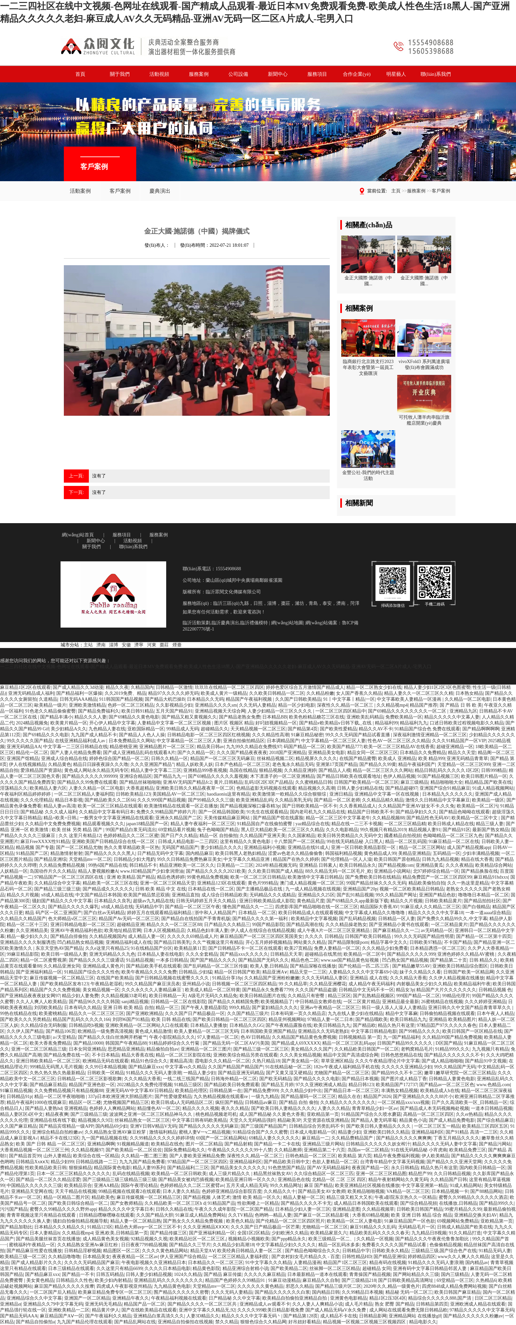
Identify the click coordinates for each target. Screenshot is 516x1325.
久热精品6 (486, 1280)
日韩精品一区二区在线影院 (178, 1001)
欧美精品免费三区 (467, 1149)
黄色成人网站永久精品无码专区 (96, 770)
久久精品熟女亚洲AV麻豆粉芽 (116, 1132)
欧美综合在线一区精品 (96, 1155)
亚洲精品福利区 (427, 1132)
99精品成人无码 (183, 728)
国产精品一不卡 (78, 1274)
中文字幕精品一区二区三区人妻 (189, 740)
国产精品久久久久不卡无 (306, 1203)
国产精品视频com (396, 865)
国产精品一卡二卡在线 (277, 1144)
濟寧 (138, 644)
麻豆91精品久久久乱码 (373, 1227)
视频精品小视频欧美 (249, 1238)
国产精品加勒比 (16, 1227)
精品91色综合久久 (149, 1060)
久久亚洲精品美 (32, 930)
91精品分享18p (227, 977)
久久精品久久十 (280, 1191)
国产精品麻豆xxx (145, 1066)
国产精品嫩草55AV (411, 966)
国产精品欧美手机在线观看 (153, 966)
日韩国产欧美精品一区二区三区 (366, 782)
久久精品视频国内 (107, 936)
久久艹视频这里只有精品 (218, 942)
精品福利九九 (413, 722)
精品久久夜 (117, 687)
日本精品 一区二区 (257, 912)
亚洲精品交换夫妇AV (475, 1215)
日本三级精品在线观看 (71, 1268)
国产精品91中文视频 (485, 1060)
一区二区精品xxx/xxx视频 (403, 1102)
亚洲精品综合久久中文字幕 (34, 1298)
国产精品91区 (456, 829)
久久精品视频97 (87, 1149)
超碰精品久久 (214, 728)
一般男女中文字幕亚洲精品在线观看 (116, 817)
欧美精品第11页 (190, 948)
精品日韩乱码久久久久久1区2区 (447, 770)
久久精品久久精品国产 (23, 918)
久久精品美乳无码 (293, 800)
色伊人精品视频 (399, 776)
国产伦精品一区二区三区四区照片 (290, 1221)
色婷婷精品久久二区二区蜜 (131, 835)
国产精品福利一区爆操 (79, 693)
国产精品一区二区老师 (337, 800)
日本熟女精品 (469, 693)
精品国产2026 (377, 1096)
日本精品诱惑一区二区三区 (437, 948)
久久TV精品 (240, 1215)
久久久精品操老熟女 (346, 924)
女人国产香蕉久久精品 (359, 693)
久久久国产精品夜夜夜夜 (242, 752)
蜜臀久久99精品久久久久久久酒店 (473, 1197)
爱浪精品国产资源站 (41, 770)
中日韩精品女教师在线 (318, 1001)
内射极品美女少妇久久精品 (424, 983)
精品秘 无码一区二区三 (409, 1292)
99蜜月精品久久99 (463, 1209)
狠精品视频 (270, 770)
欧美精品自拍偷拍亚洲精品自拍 (295, 1298)
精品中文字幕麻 (401, 1013)
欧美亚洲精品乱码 (254, 800)
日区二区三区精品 (493, 1298)
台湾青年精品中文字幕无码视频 (392, 1161)
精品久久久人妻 (90, 717)
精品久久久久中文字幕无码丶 (251, 1315)
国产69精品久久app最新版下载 (357, 900)
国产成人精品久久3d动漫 (78, 687)
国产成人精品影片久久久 (36, 1262)
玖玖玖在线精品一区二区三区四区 (229, 687)
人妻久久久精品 (334, 1108)
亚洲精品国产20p (360, 889)
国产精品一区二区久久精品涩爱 (48, 1179)
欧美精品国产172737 (396, 1084)
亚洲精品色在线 (294, 1179)
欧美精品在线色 (167, 1144)
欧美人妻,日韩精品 (269, 966)
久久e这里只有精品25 (107, 948)
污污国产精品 (14, 1209)
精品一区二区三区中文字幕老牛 (338, 817)
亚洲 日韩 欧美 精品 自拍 (128, 1007)
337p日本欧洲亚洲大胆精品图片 (120, 1096)
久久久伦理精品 (36, 800)
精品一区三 (167, 1007)
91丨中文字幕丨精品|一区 (349, 699)
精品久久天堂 (462, 752)
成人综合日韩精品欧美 (224, 894)
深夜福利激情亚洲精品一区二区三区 (430, 734)
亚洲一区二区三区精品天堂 (167, 883)
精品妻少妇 (349, 1132)
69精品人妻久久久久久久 (274, 1138)
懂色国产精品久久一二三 (247, 906)
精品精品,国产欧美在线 (488, 782)
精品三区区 (339, 995)
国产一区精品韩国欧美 (221, 811)
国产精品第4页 (303, 728)
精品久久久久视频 (200, 1108)
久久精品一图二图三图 (144, 1155)
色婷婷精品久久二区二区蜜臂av (192, 1185)
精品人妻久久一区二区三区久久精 (418, 693)
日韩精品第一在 (225, 1090)
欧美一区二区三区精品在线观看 (110, 805)
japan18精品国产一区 (147, 823)
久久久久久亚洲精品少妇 (406, 1066)
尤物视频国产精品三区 (126, 1102)
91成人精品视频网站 (493, 788)
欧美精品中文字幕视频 (314, 918)
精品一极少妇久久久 (27, 936)
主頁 (395, 190)
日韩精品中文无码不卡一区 (366, 989)
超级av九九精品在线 (153, 900)
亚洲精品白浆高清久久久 (158, 1315)
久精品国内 (142, 687)
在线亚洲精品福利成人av (81, 740)
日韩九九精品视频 (440, 859)
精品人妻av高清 (59, 805)
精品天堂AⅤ (202, 1250)
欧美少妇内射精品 (113, 1280)
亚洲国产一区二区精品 (87, 1298)
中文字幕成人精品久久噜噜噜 (375, 912)
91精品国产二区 (32, 853)
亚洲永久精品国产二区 (178, 817)
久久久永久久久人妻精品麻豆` (152, 989)
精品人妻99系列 (149, 1167)
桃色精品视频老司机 (216, 1114)
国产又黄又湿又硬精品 (289, 1072)
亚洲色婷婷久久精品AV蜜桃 (466, 954)
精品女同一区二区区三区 (372, 752)
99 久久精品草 (292, 983)
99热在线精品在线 (18, 1013)
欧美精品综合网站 (493, 865)
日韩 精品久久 (483, 960)
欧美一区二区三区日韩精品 (258, 877)
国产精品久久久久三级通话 (96, 960)
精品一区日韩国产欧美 (237, 972)
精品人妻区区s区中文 (21, 1114)
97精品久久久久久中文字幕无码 (482, 1310)
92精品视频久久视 (149, 1238)
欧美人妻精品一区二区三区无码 (206, 1031)
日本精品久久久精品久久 (59, 1227)
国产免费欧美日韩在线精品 (372, 877)
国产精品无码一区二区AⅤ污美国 (236, 1043)
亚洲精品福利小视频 (264, 847)
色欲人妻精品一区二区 (335, 1161)
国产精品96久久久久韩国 (94, 1001)
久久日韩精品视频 (452, 1173)
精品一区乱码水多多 (339, 1244)
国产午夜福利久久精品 (108, 1315)
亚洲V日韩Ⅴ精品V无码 (153, 1126)
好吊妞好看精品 (304, 1321)
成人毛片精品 (359, 1304)
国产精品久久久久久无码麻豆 (209, 1126)
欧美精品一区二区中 (364, 954)
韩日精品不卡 (143, 865)
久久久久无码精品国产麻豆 (91, 1262)
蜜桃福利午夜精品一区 (32, 1244)
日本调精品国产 (283, 740)
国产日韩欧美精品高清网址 (406, 1280)
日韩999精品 (493, 770)
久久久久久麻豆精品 (264, 1274)
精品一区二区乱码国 (405, 841)
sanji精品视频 (134, 1001)
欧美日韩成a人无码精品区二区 (182, 1102)
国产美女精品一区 (300, 1060)
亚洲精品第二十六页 (324, 1149)
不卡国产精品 (458, 942)
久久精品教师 (288, 1149)
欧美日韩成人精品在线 (451, 823)
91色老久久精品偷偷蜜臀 (50, 711)
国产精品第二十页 (448, 960)
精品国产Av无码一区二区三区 (129, 918)
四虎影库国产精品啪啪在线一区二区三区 (316, 906)
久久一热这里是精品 (468, 883)
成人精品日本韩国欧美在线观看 (366, 1203)
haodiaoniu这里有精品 (228, 794)
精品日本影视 (69, 800)
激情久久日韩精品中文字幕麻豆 (437, 800)
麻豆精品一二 (315, 1138)
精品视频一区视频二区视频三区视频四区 (365, 1321)
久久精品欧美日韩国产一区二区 (366, 1049)
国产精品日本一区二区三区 (351, 1090)
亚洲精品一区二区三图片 (206, 1049)
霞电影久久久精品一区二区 (222, 1060)
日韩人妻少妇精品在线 (360, 788)
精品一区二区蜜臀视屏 (43, 960)
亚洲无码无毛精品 (103, 1304)
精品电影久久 (423, 1321)
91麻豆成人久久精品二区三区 (430, 906)
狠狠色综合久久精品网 (263, 1321)
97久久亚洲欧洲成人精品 (321, 1084)
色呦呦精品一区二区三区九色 (453, 835)
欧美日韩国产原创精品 (397, 859)
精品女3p (405, 989)
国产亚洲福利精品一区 (39, 972)
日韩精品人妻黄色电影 (452, 1078)
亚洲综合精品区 (135, 776)
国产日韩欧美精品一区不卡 (309, 805)
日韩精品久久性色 (74, 1280)
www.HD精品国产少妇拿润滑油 (152, 871)
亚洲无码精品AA (24, 746)
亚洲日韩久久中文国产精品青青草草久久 (470, 1007)
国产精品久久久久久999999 (89, 776)
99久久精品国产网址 (396, 894)
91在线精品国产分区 (151, 948)
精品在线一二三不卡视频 (356, 823)
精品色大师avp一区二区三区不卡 (148, 1227)
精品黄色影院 (206, 1268)
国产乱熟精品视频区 (373, 995)
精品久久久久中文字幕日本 (126, 1209)
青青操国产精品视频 (370, 1274)
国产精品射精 (238, 1144)
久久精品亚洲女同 (61, 966)
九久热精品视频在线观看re (221, 1096)
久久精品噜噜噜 (64, 1256)
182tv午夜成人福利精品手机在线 (346, 1066)
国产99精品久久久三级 (211, 800)
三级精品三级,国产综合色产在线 (444, 1250)
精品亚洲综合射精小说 (245, 1268)
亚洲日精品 (340, 794)
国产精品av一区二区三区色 (446, 1084)
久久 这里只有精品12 (80, 835)
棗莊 (164, 644)
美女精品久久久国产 (311, 1049)
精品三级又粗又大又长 (349, 1197)
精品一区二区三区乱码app (348, 1043)
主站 (88, 644)
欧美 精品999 (431, 758)
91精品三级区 (188, 1084)
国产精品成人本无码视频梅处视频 (434, 1108)
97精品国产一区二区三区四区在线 (69, 877)
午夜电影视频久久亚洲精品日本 (153, 1262)
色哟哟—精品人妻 (273, 1215)
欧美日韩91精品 (137, 711)
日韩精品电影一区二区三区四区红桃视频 (208, 734)
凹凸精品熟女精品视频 (80, 942)
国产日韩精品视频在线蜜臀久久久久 (172, 977)
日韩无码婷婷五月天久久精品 (206, 900)
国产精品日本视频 (360, 1078)
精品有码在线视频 (387, 1262)
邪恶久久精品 (299, 1286)
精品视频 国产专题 (35, 847)
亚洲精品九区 (463, 711)
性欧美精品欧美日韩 (45, 1167)
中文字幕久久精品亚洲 (247, 859)
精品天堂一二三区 (308, 972)
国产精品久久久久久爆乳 (73, 906)
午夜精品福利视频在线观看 (178, 1298)
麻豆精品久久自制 (320, 1280)
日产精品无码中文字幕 (160, 853)
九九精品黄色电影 (172, 1286)
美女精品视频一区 (101, 989)
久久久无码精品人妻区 (324, 977)
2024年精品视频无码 (276, 865)
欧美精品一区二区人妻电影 (354, 1221)
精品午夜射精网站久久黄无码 (398, 1179)
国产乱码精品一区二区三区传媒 (215, 966)
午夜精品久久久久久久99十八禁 (240, 1149)
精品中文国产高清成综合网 (350, 1055)
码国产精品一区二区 (304, 746)
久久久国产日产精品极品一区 (195, 1013)
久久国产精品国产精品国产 (235, 1066)
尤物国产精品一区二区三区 (341, 1072)
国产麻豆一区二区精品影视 (322, 1215)
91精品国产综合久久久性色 (91, 972)
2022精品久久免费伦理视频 (144, 1084)
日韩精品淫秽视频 (82, 1250)
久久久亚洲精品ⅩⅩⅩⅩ (205, 1227)
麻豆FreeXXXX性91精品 (44, 841)
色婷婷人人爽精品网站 (112, 1108)
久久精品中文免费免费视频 (52, 823)
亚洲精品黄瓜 (429, 865)
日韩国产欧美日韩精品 (368, 936)
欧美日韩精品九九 (408, 1019)
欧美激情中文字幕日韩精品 (315, 877)
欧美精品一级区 (488, 800)
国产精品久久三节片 (190, 1244)
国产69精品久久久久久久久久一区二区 (408, 711)
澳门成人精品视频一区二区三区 (312, 883)
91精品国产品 (221, 1203)
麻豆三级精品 (414, 782)
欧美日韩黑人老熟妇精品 (240, 853)
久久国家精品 (301, 835)
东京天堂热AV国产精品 (59, 948)
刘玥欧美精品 (48, 1007)
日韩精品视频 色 (495, 989)
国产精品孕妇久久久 (416, 811)
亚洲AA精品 (106, 1185)
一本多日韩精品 (172, 960)
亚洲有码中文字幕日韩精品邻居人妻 (430, 1268)
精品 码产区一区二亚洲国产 (53, 912)
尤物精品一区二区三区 (325, 1227)
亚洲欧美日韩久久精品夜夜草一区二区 (195, 788)
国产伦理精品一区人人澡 (346, 859)
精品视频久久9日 (95, 1120)
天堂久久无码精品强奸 (252, 1120)
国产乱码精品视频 (357, 918)
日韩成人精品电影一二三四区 (188, 841)
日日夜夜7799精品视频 (144, 1244)
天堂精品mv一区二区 (90, 859)
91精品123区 (100, 1227)
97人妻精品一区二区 (218, 1037)
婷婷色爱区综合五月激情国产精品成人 (305, 687)
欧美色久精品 (240, 1221)
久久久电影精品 (342, 829)
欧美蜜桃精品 (52, 1013)
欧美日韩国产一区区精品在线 (472, 1031)
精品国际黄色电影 (112, 1167)
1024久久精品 (188, 1274)
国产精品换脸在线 (479, 871)
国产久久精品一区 (195, 752)
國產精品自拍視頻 (402, 835)
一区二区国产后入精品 (53, 1292)
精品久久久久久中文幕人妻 (451, 717)
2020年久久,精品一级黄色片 (391, 1286)
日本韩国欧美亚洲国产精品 (268, 1031)
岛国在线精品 (243, 770)
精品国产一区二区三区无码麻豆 (222, 758)
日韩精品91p (19, 1096)
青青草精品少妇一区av (375, 1108)
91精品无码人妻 (495, 1250)
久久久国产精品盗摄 (316, 989)
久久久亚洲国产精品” (152, 764)
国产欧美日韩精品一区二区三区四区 (229, 1019)
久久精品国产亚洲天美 (263, 835)
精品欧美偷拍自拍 (426, 883)
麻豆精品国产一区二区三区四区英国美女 (261, 936)
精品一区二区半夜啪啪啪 (60, 1096)
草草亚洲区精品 (337, 1060)
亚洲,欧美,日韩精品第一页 (121, 1232)
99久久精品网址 (286, 1185)
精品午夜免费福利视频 (397, 1155)
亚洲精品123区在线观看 (221, 883)
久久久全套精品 (202, 954)
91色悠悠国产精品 (286, 1167)
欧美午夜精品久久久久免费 (149, 972)
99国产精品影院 (268, 924)
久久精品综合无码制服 (43, 1025)
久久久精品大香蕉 (408, 977)
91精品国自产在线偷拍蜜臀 (265, 823)
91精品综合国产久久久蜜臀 (260, 1132)
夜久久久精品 (235, 1108)
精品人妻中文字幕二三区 (156, 770)
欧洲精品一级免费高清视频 (105, 1031)
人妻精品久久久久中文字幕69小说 (363, 972)
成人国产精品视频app (468, 847)
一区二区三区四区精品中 (340, 711)
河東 (151, 644)
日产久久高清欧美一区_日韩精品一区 (469, 1102)
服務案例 (416, 190)
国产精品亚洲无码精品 (241, 1072)
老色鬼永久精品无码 (293, 764)
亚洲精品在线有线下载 (53, 1120)
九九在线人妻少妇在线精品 (355, 1013)
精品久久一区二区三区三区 (96, 1013)
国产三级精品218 (359, 1280)
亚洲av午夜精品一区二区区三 (330, 1007)
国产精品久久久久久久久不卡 (454, 1055)
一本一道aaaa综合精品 (487, 912)
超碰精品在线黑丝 (323, 954)
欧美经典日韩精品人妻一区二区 (250, 1250)
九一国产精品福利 (401, 1037)
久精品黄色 (59, 764)
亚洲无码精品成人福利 (31, 693)
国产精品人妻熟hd (43, 1108)
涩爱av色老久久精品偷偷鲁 (295, 853)
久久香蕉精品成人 (357, 805)
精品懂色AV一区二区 (158, 1108)
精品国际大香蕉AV (379, 906)
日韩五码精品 (110, 1274)
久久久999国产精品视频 (161, 800)
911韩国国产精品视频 (120, 699)
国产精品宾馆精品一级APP (66, 1126)
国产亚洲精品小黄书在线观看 (399, 924)
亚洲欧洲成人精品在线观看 (477, 1304)
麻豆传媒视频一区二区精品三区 (62, 977)
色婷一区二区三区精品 (131, 705)
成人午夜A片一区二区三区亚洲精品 (334, 930)
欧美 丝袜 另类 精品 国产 (78, 829)
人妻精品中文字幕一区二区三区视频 (174, 722)
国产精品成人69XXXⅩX (295, 1043)
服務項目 (122, 534)
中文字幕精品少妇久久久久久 (286, 1244)
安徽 (126, 644)
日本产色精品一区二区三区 (242, 764)
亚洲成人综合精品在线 (64, 758)
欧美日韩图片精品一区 (484, 776)
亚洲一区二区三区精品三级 (38, 1049)
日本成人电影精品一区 (313, 1132)
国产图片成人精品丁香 (404, 1078)
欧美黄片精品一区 (68, 722)
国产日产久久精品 (179, 835)
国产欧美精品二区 (289, 1268)
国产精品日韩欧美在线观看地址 (349, 776)
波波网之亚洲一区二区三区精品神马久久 (151, 1114)
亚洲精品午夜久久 (130, 1298)
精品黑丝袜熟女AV (272, 1173)
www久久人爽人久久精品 (463, 1256)
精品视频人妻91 (424, 829)
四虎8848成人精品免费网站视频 (454, 1286)
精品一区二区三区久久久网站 (383, 770)
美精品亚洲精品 (414, 853)
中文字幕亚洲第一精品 (424, 1185)
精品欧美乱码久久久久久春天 (379, 1232)
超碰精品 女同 (376, 1268)
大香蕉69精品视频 (370, 1215)
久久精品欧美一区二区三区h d (175, 1203)
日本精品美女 (96, 1256)
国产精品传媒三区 (168, 1232)
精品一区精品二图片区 (66, 1197)
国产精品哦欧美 (371, 1019)
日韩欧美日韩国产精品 (420, 1209)
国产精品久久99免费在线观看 (87, 782)
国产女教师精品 (126, 1203)
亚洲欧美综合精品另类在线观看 (245, 1055)
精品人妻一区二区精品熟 (135, 1221)
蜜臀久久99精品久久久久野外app (63, 1209)
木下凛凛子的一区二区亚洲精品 (282, 776)
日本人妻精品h (45, 1232)
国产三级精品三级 (88, 1114)
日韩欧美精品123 (133, 794)
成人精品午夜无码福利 (371, 983)
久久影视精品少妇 (174, 705)
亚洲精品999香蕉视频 (205, 770)
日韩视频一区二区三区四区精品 (244, 983)
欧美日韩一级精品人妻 (64, 954)
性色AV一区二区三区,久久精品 (399, 740)
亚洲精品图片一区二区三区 (166, 746)
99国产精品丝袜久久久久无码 (376, 883)
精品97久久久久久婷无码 (173, 693)
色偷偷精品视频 (445, 1244)
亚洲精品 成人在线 (369, 977)
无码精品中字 (149, 906)
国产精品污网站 (495, 1144)
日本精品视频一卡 (449, 1191)
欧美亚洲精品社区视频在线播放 (367, 1185)
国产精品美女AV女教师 (321, 1191)
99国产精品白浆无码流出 (131, 829)
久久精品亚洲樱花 (327, 983)
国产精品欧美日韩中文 (287, 1161)
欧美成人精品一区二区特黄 (212, 989)
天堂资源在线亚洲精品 (326, 1120)
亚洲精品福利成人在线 (129, 942)
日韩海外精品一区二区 (234, 1078)
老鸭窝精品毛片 (417, 1049)
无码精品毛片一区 (416, 1227)
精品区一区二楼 (85, 1102)
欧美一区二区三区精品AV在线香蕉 (399, 746)
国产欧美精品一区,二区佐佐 (134, 1149)
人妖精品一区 (14, 871)
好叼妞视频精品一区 (276, 722)
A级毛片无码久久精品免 (212, 995)
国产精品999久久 (496, 1203)
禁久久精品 (226, 1321)
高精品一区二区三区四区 (428, 1114)
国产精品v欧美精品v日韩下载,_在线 (336, 722)
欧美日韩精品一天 (167, 995)
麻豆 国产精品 (318, 1185)
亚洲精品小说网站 (392, 871)
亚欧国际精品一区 (145, 728)
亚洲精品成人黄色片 (103, 966)
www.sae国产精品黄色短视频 (350, 960)
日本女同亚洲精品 (87, 1049)
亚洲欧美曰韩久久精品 (386, 1132)
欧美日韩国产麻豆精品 (457, 1292)
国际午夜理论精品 (139, 1185)
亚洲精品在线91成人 (308, 847)
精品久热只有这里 (396, 1025)
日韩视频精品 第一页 (360, 1037)
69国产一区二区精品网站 (221, 1138)
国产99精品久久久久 (419, 1031)
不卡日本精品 (105, 1055)
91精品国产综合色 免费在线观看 (427, 728)
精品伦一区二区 (32, 752)
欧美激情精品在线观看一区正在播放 (181, 805)
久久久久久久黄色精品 (260, 1286)
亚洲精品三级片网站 (323, 1144)
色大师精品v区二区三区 (72, 918)
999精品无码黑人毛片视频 (56, 1066)
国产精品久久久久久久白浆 (282, 1292)
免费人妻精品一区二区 (337, 948)
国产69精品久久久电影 (46, 734)
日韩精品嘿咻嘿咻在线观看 (106, 1215)
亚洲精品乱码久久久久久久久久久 (168, 1280)
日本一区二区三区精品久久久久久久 (73, 1173)
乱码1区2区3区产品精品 (269, 782)
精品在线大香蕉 (477, 859)
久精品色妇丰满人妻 (207, 930)
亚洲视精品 (75, 1108)
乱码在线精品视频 (131, 1173)
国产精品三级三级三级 (57, 889)
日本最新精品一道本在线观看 (317, 1274)
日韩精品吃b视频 (86, 1025)
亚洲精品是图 (346, 1209)
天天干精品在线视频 (75, 1191)
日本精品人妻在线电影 (160, 954)
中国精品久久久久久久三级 (34, 1185)
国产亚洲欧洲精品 (144, 1013)
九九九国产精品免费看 (142, 1161)
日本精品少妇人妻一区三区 (302, 1209)
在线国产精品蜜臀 (357, 758)
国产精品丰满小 (56, 717)
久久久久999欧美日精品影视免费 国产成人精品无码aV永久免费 (302, 1310)
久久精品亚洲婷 (300, 770)
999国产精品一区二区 (418, 995)
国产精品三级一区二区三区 (261, 1049)
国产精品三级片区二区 (338, 1286)
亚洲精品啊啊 (101, 1144)
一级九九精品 (265, 1096)
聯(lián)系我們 (133, 546)
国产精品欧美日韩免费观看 (231, 1084)
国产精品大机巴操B (165, 699)
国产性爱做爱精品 (173, 1096)
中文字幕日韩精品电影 (374, 1031)
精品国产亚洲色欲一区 (92, 1084)
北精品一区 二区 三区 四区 (339, 1179)
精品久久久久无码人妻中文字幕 (444, 1144)
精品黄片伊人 (105, 1310)
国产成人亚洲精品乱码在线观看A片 (139, 752)
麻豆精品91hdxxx (491, 877)
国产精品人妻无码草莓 (374, 1120)
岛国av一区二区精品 (368, 1149)
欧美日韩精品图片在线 (263, 995)
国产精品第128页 (300, 1315)
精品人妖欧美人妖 (194, 764)
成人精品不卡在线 (338, 1315)
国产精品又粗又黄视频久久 (189, 717)
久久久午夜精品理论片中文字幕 (387, 1060)
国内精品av (476, 1262)
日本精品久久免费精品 (423, 752)
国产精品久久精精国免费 (233, 1001)
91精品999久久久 (452, 1049)
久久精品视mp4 (392, 705)
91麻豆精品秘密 (307, 734)
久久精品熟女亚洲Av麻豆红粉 (88, 1244)
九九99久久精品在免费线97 (253, 746)
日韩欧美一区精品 (105, 1072)
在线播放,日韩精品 (458, 1203)
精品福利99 (386, 722)
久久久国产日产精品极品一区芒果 (265, 1227)
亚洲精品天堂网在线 (32, 1191)
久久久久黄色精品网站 (165, 1250)
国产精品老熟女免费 (239, 717)
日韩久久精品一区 (169, 758)
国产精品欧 (364, 1025)
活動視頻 (132, 540)
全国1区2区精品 (253, 1232)
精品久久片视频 (23, 894)
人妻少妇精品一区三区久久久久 (280, 711)
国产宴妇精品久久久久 (275, 1007)
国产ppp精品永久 (288, 1238)
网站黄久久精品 (310, 942)
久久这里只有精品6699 (119, 1268)
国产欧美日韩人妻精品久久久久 (283, 1108)
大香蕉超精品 (140, 788)
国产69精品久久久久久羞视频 (218, 776)
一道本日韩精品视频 (491, 1108)
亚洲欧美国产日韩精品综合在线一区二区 (114, 841)
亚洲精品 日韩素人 (318, 865)
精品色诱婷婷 (171, 877)
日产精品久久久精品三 (227, 924)
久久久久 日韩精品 (324, 936)
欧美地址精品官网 (122, 930)
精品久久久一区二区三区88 (174, 924)
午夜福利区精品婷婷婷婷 (26, 794)
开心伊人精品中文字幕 (112, 722)
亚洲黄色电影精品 (348, 1298)
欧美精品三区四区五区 (485, 1126)
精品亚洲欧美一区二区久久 (187, 865)
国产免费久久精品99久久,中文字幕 (452, 918)
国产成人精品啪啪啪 (442, 1060)
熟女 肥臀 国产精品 (394, 1304)
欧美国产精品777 (344, 746)
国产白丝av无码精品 (104, 912)
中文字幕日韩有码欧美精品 (199, 1120)
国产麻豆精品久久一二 (396, 930)
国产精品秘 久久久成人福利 (48, 811)
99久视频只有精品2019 (383, 829)
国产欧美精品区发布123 (64, 983)
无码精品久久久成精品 (272, 894)
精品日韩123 (361, 1084)
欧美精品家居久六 (328, 1232)
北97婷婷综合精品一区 (436, 871)
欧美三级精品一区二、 (331, 1238)
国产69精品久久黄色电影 (134, 717)
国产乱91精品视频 (355, 894)
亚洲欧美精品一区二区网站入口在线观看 (146, 1025)
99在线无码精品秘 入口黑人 (354, 841)
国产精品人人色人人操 (142, 734)
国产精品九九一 (170, 776)
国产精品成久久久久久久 (108, 889)
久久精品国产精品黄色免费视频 (304, 1037)
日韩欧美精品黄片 (443, 900)
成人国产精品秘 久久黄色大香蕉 (272, 1114)
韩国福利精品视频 (343, 853)
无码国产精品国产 (180, 847)
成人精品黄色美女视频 (106, 1238)
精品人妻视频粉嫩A (98, 871)
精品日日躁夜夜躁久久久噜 (100, 764)
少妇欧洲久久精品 (289, 1232)
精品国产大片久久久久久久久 (446, 989)
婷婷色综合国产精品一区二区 (119, 758)
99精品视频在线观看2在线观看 (129, 1191)
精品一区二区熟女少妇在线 (373, 687)
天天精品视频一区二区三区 (258, 728)
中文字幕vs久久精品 (185, 1066)
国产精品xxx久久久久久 (244, 954)
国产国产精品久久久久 (213, 960)
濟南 (101, 644)
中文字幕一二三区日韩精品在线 (75, 746)
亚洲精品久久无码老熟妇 (323, 1031)
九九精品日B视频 (429, 1232)
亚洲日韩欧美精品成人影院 (267, 900)
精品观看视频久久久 (103, 823)
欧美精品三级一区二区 (23, 1256)
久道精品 (48, 699)
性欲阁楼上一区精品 (258, 1203)
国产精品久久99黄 (377, 764)
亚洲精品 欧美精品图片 (452, 1019)
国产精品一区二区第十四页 (483, 936)
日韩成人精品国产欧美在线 (464, 1227)
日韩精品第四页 (432, 1304)
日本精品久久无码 (205, 699)
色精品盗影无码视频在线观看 (266, 788)
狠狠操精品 (80, 1167)
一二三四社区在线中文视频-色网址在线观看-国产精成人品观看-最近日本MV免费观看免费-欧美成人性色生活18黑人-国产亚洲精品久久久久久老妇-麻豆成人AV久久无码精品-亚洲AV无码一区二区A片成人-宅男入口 (215, 666)
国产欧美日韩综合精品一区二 (78, 1203)
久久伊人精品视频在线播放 (456, 977)
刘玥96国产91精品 (131, 1019)
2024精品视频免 (32, 722)
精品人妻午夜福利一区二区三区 (202, 823)
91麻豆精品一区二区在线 (453, 841)
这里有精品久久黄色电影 (246, 841)
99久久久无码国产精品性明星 (424, 936)
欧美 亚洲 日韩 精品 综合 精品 (421, 1215)
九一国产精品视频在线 (104, 1138)
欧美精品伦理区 (191, 1090)
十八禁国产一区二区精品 (299, 841)
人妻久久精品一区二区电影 (96, 788)
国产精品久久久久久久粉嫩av (473, 1315)
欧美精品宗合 (78, 1185)
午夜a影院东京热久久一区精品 (405, 1197)
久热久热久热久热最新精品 (57, 1072)
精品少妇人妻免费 (80, 995)
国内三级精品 (455, 1274)
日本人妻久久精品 (181, 1191)
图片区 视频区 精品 (233, 722)
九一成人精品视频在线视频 (313, 889)
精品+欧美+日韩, (60, 817)
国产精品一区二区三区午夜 (192, 906)
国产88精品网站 (486, 1191)
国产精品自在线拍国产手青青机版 (195, 918)
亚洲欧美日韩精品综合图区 (460, 966)
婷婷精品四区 (421, 1256)
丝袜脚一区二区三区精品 (334, 1268)
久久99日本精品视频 (105, 1066)
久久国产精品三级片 (248, 1013)
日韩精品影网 (373, 1315)
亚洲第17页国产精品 (336, 764)
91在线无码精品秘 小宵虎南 (419, 1149)
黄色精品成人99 (380, 853)
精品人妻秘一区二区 (303, 1197)
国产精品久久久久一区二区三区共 (203, 1304)
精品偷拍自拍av (162, 1049)
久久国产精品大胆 (154, 1215)
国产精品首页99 (25, 1155)
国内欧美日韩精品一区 (482, 1167)
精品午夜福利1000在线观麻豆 (36, 1102)
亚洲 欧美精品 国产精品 (131, 877)
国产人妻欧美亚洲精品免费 (197, 1155)
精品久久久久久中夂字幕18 (435, 912)
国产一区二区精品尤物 (79, 847)
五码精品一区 (446, 853)
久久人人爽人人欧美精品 (41, 1001)
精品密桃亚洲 (123, 746)
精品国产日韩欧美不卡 (371, 811)
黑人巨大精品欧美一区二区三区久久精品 (282, 829)
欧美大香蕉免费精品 (50, 1043)
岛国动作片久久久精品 (53, 871)
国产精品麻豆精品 (48, 1084)
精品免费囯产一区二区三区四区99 (437, 877)
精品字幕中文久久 (389, 942)
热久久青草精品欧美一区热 (131, 847)
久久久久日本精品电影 (167, 1268)
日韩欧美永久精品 (390, 1250)
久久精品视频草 (378, 1209)
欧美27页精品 (298, 948)
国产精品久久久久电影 (317, 1078)
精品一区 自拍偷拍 (218, 835)
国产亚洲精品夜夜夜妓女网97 (30, 995)
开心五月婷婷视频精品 (268, 942)
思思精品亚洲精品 (126, 1049)
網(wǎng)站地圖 (287, 622)
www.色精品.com (493, 1084)
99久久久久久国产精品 (30, 740)
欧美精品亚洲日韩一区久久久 (245, 1179)
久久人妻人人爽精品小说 (317, 1304)
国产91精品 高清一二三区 (472, 1132)
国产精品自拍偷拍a (35, 1321)
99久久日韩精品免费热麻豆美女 (189, 859)
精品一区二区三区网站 (422, 847)
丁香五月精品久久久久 (456, 1138)
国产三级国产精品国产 (264, 1126)
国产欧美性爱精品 (338, 728)
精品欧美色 (103, 1197)
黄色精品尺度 (310, 900)
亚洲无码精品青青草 (467, 758)
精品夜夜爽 (56, 1114)
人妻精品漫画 (307, 1262)
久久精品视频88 (388, 817)
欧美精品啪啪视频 (366, 1191)
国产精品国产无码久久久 (263, 960)
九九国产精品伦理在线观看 (84, 1321)
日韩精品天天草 (286, 954)
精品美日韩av (210, 746)
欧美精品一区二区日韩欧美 (179, 1173)
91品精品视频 (140, 960)
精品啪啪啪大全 (446, 782)
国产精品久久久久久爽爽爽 (403, 1138)
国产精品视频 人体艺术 (206, 1197)
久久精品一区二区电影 (468, 699)
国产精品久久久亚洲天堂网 (454, 1161)
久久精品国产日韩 (448, 1179)
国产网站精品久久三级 (416, 1274)
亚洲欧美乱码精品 (365, 717)
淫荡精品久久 (14, 788)
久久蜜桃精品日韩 (313, 782)
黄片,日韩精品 (228, 782)
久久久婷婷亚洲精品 (485, 1001)
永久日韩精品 (405, 1167)
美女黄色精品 (40, 1280)
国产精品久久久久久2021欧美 (216, 871)
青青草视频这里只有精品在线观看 (42, 1215)
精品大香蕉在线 (137, 1055)
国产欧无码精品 (275, 1078)
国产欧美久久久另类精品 (25, 1019)
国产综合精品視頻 (418, 1203)
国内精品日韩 (326, 1292)
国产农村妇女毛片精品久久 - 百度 (305, 1256)
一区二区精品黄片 (449, 924)
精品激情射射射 (66, 853)
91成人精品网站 (466, 1185)
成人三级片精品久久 (230, 1173)
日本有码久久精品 (82, 1007)
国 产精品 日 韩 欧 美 (461, 705)
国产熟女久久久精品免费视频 (193, 1221)
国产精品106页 (61, 1031)
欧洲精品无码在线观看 (106, 1060)
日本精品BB (274, 717)
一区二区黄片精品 (361, 1001)
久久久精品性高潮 (270, 734)
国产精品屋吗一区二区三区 (308, 1096)
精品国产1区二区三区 (345, 1262)
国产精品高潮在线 (304, 924)
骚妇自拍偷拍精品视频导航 (80, 1221)
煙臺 (177, 644)
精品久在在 (349, 1096)
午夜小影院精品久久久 (172, 1037)
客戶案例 (441, 190)
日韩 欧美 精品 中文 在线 (160, 889)
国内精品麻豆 (199, 853)
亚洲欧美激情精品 (87, 705)
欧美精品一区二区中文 (475, 817)
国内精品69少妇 (111, 1126)
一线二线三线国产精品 (186, 1078)
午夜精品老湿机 (106, 983)
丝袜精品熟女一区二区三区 (142, 1120)
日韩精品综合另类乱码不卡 (316, 1126)
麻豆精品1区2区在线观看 (25, 687)
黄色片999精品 (263, 883)
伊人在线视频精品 (27, 764)
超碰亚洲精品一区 (454, 746)
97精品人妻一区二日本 (330, 1019)
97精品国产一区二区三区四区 (197, 1161)
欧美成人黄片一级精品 (224, 693)
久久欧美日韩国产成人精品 (275, 871)
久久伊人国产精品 (25, 1031)
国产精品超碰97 (401, 788)
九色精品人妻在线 (107, 728)
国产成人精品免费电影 (452, 1120)
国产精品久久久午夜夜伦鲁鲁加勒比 (432, 1238)
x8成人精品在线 (57, 894)
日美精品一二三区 (235, 865)
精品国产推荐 (423, 705)
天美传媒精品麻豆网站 (227, 817)
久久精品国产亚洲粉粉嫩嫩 (271, 977)
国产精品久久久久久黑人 (110, 853)
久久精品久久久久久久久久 (347, 1102)
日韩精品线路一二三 (96, 1161)
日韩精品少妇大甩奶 (134, 859)
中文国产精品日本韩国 (98, 894)
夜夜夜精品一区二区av (135, 1256)
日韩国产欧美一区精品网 (468, 972)
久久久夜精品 (459, 865)
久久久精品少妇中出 (301, 1090)
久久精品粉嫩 (320, 693)
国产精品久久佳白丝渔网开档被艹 (112, 1037)
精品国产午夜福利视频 (249, 699)
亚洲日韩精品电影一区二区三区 (82, 924)
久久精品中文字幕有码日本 (106, 811)
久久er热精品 (469, 1114)
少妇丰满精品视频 (480, 853)
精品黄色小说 (413, 1120)
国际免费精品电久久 (184, 1149)
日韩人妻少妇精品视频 (149, 1274)
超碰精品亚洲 (130, 924)
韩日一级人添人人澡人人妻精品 (394, 1007)
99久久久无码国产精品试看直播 (358, 734)
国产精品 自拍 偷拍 (298, 1102)
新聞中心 (96, 540)
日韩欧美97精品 (425, 942)
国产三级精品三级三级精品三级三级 (119, 1179)
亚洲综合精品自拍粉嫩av (57, 1132)
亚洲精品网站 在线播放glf (415, 1315)
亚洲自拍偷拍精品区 (244, 740)
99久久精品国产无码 (455, 1066)
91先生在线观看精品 (267, 811)
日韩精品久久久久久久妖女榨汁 (378, 1144)
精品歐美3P (289, 1120)
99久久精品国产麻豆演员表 (152, 983)
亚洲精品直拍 (185, 894)
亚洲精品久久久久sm (216, 705)
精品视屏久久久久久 (316, 758)
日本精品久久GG (246, 1025)
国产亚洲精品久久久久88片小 (423, 1096)
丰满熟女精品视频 (399, 1090)
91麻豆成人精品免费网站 (200, 1215)
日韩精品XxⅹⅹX (32, 1161)
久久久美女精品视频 (300, 1055)
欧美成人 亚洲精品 (397, 758)
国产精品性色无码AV (427, 817)
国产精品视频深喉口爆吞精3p (250, 805)
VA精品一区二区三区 (407, 1191)
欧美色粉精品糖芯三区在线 (316, 717)
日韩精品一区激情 (174, 687)
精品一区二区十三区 (27, 924)
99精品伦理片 (456, 995)
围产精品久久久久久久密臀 (181, 1292)
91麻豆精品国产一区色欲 (409, 1221)
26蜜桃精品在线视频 (442, 1001)
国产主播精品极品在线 (260, 889)
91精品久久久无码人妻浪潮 (153, 1072)
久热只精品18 (266, 1060)
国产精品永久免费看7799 (267, 989)
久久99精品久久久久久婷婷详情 (162, 1138)
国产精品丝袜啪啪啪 (140, 782)
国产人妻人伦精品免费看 (75, 752)
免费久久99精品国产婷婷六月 (166, 811)
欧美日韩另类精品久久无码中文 (350, 835)
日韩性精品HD (357, 1256)
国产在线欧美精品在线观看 (149, 1310)
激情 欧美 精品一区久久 (256, 1197)
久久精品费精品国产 (352, 1138)
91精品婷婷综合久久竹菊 (175, 1043)
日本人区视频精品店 (164, 930)
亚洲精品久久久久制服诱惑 (27, 942)
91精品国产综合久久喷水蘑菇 (371, 1114)
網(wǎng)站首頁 (78, 534)
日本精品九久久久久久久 (447, 794)
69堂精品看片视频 (176, 829)
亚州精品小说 (196, 983)
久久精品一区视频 (374, 1238)
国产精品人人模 (335, 770)
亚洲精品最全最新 (400, 1001)
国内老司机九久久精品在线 (317, 811)
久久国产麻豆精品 (18, 1126)
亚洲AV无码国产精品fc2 (187, 782)
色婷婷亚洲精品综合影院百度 (232, 1191)
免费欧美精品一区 (403, 717)
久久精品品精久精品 (382, 800)
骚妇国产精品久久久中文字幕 (62, 900)
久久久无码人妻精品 (231, 1292)
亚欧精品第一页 (323, 1114)
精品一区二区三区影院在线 (183, 1055)
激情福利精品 (163, 1132)
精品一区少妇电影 (296, 705)
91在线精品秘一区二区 (288, 1066)
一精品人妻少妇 (199, 1072)
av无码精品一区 (437, 930)
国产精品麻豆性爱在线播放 (34, 1250)
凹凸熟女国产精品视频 (405, 960)
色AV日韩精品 (255, 1037)
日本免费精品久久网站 (132, 740)
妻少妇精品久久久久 (221, 847)
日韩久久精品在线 (174, 1209)
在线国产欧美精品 (114, 977)
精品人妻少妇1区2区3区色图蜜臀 (437, 687)
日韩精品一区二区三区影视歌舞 (89, 1078)
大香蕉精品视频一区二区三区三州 (34, 1149)
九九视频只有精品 (490, 1049)
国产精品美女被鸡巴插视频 (186, 1179)
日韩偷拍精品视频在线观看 (447, 1013)
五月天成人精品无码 (247, 1185)
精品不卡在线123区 (59, 1138)
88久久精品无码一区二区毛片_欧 (338, 871)
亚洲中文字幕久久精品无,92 (207, 1310)
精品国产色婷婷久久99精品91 (235, 1280)
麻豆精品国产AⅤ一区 (61, 1315)
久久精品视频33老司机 (124, 995)
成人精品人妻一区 (146, 936)
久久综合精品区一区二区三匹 (324, 1173)
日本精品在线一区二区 (211, 889)
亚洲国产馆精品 (23, 758)
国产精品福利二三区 (188, 1167)
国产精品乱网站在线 (135, 1321)
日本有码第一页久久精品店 (298, 1013)
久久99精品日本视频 (362, 1292)
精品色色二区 (305, 960)
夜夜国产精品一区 (370, 1167)
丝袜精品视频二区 (275, 758)
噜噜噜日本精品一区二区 (483, 894)
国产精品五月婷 (277, 1084)
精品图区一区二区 (121, 1250)
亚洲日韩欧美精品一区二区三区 (48, 1060)
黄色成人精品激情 (153, 1031)
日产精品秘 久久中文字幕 (235, 1298)
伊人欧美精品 (435, 1155)
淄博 (113, 644)
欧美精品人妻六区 (48, 788)
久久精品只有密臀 (307, 995)
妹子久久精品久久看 (420, 972)
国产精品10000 (88, 1043)
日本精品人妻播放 (208, 1025)
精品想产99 (419, 1173)
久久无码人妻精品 (257, 705)
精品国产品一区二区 (144, 1304)
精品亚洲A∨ (274, 972)
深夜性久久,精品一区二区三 (345, 705)
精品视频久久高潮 (316, 788)
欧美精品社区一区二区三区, (197, 1238)
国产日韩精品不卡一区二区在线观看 (245, 948)
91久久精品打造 (465, 1232)
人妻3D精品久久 (202, 1315)
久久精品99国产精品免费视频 (452, 1037)
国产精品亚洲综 (50, 859)
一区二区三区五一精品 (437, 1126)
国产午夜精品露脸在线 (289, 1025)
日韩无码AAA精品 (78, 699)
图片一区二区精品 (204, 1144)
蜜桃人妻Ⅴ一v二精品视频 (204, 1132)
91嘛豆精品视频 (16, 1090)
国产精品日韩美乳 (172, 942)
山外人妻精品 (57, 1155)
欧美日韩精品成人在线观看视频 (310, 912)
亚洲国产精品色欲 (437, 894)
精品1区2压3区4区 (387, 1298)
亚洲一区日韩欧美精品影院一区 (364, 847)
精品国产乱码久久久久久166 (81, 1019)
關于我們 (91, 546)
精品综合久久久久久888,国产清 (440, 1298)
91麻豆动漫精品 (284, 1280)
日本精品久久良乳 (112, 900)
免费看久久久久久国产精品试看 (394, 1244)
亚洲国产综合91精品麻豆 (445, 788)
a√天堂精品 (64, 1037)
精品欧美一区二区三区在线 (110, 883)
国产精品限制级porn (348, 942)
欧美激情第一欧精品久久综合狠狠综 (289, 794)
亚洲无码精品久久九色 (112, 954)
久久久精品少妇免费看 (385, 948)
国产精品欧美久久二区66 (110, 800)
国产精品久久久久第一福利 (260, 918)
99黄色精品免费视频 (207, 877)
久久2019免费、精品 (125, 693)
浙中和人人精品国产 (215, 912)
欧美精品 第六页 (355, 1155)
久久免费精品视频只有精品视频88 (68, 1090)
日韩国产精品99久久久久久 (405, 1043)
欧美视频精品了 (277, 1001)
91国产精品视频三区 (438, 776)
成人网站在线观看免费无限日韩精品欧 (408, 1310)
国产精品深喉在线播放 (313, 966)
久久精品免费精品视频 (62, 865)
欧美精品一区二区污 (477, 805)
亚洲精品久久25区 (316, 894)
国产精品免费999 (261, 1090)
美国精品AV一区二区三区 (178, 794)
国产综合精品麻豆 (495, 1120)
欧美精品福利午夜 (472, 983)
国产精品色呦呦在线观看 (464, 811)
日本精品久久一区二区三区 (215, 1262)
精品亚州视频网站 (287, 1019)
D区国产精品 (449, 1043)
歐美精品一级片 (50, 705)
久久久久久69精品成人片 (192, 936)
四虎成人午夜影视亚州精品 (124, 1286)
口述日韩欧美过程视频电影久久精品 (466, 722)
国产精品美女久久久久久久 (238, 1167)
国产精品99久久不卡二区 (397, 1072)
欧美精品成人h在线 (439, 1090)
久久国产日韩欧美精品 (298, 699)
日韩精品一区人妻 (396, 918)
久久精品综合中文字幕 (57, 883)
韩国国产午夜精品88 (126, 1043)
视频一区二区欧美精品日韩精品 (411, 889)
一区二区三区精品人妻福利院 (84, 794)
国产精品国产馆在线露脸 (278, 817)
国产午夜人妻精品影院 (204, 1007)
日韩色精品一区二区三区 (310, 1155)
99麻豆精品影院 (23, 954)
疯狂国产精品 (229, 1102)
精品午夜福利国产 (416, 764)
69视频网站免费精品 (457, 1221)
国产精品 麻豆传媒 (223, 1274)
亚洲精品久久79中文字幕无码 (53, 1304)
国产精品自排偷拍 (68, 936)
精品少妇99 (62, 1161)
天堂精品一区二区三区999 (463, 764)
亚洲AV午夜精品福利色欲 (76, 930)
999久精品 (239, 1007)
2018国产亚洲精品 (287, 752)
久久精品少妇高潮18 (233, 1244)
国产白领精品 (476, 906)
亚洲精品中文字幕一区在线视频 (387, 794)
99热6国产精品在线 (107, 865)
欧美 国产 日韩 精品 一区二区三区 (50, 1144)
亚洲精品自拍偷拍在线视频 (185, 1321)
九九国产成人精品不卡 (94, 734)
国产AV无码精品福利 (328, 1167)
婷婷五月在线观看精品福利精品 (160, 912)
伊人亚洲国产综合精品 (183, 1256)
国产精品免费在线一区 (66, 1055)
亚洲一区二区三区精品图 (381, 1173)
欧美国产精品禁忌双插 (146, 894)
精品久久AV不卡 (375, 728)
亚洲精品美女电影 (326, 752)
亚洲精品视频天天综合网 (220, 711)
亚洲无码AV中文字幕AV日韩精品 (139, 1090)
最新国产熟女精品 (490, 829)
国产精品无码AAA (19, 1315)
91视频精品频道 (133, 1144)
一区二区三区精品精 (405, 823)
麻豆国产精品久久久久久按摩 (64, 1286)
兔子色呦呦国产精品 (218, 829)
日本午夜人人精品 (495, 1013)
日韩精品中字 (356, 1250)
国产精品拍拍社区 (482, 900)
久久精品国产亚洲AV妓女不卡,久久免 (416, 805)
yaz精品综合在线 (312, 823)
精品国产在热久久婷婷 (296, 859)
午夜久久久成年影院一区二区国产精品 (233, 1209)
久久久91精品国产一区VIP (459, 740)
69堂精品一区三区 (455, 1280)
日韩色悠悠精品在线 (401, 1055)
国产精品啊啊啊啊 (480, 728)
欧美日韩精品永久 (357, 865)
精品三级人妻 (489, 823)
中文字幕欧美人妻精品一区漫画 (410, 699)
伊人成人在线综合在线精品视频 (262, 930)
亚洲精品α (10, 1304)
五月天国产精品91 (174, 711)
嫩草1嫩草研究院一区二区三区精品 (460, 1072)
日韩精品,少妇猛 (195, 972)
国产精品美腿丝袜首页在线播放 (48, 1238)
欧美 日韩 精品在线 (171, 1019)
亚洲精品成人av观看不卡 (265, 1304)
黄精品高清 (181, 1060)
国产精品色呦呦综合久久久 (312, 1250)
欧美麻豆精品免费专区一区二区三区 (115, 1292)
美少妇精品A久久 (68, 728)
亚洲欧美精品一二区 (69, 1310)
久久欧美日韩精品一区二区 (276, 693)
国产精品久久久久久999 (411, 954)
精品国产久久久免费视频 (55, 989)
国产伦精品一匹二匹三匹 (364, 966)
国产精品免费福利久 (98, 711)
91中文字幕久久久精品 (268, 1262)
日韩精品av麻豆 (261, 1102)
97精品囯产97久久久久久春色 (447, 1025)
